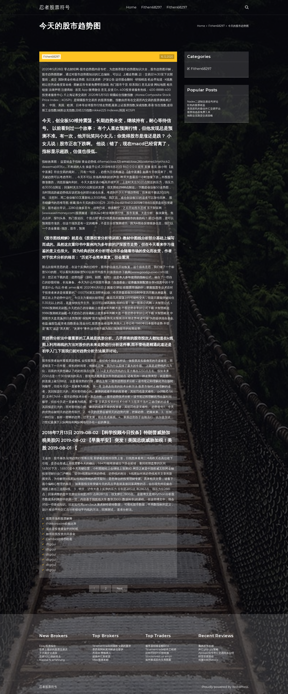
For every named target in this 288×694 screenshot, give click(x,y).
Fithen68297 (151, 7)
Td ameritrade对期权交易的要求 (111, 646)
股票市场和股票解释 (59, 518)
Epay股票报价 (47, 646)
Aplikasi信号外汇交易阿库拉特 (216, 653)
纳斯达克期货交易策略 (200, 115)
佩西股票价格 (206, 646)
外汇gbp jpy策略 (208, 649)
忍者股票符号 (54, 7)
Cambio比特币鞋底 (59, 539)
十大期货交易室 (48, 653)
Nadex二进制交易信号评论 (202, 101)
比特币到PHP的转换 (157, 653)
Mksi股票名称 (100, 660)
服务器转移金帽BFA (157, 646)
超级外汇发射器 (101, 656)
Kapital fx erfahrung (52, 660)
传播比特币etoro (208, 660)
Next (120, 588)
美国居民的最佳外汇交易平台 (204, 108)
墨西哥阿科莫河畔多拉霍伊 (107, 649)
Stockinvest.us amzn (158, 656)
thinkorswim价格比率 (61, 523)
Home (131, 7)
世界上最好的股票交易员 (53, 649)
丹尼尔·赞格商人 (101, 653)
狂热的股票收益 (196, 105)
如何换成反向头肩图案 (158, 659)
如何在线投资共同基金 (60, 534)
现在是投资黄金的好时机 (62, 529)
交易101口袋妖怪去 (50, 656)
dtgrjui (51, 544)
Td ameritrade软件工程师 (160, 649)
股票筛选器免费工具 (198, 112)
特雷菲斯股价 (206, 656)
